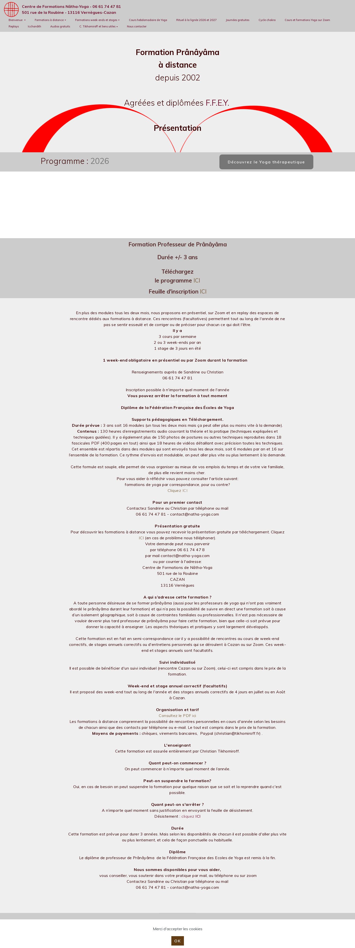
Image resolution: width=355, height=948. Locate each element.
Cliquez (175, 490)
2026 (99, 161)
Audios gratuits (60, 26)
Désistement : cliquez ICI (178, 401)
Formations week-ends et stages (96, 20)
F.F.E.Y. (217, 103)
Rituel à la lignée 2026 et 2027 (196, 20)
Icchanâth (34, 26)
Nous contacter (136, 26)
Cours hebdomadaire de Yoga (148, 20)
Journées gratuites (237, 20)
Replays (14, 26)
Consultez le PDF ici (177, 715)
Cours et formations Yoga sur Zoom (307, 20)
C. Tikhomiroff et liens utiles (97, 26)
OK (177, 940)
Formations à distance (49, 20)
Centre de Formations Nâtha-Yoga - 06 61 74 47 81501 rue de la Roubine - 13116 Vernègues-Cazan (71, 9)
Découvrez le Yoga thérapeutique (266, 161)
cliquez (190, 816)
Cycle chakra (267, 20)
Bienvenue (16, 20)
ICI (197, 289)
